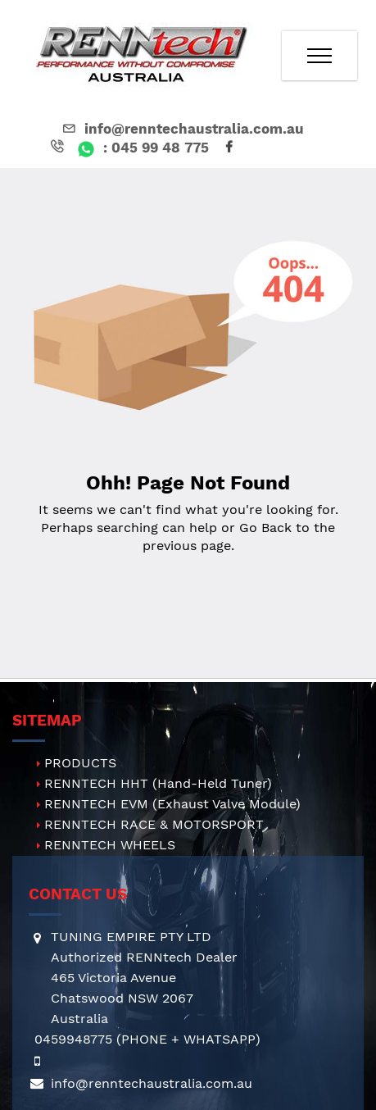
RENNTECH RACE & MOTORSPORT (154, 824)
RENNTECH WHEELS (109, 845)
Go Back (265, 527)
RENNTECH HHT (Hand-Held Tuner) (158, 783)
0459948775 (73, 1039)
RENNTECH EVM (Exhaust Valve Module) (172, 804)
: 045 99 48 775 (128, 147)
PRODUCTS (80, 763)
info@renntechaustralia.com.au (182, 129)
